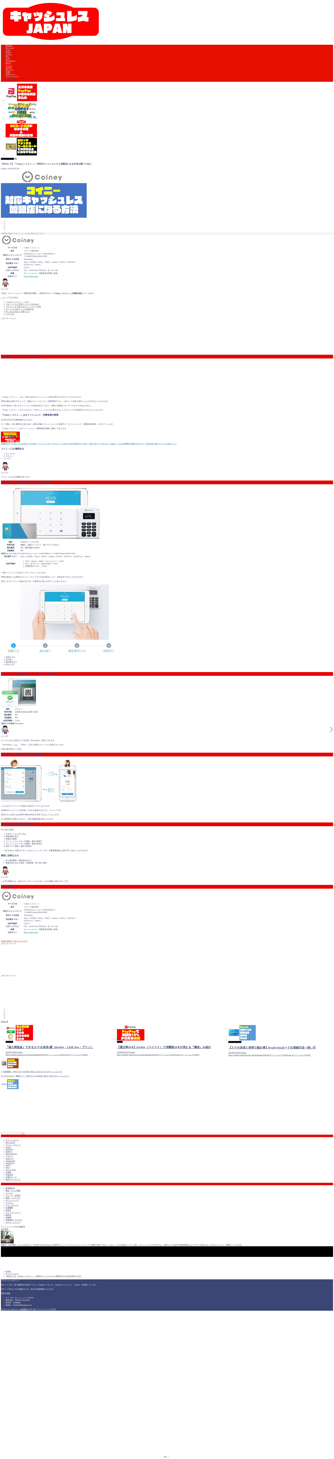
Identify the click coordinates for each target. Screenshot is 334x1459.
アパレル (9, 1203)
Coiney (3, 941)
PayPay (8, 50)
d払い (8, 57)
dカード (13, 81)
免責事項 (24, 1309)
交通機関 (9, 1208)
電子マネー (10, 70)
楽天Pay (8, 52)
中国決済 (9, 67)
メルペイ (9, 65)
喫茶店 (8, 1215)
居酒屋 (8, 1218)
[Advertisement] (71, 336)
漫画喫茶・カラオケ (14, 1220)
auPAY (8, 59)
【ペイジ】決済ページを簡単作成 (20, 309)
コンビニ (9, 1193)
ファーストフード (13, 1213)
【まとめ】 (10, 314)
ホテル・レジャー (13, 1222)
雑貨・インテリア (13, 1198)
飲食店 (8, 1210)
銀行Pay (8, 63)
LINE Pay (9, 54)
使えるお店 (10, 48)
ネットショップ (12, 1200)
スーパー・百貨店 (13, 1196)
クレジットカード (12, 76)
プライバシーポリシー (10, 1309)
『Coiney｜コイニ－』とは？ (18, 302)
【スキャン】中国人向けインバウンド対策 (23, 307)
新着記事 (9, 46)
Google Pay (10, 1163)
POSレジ (10, 941)
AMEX (12, 78)
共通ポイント (10, 74)
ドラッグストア (12, 1205)
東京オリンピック (13, 1180)
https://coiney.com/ (31, 276)
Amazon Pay (10, 1161)
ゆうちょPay (11, 1170)
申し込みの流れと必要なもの (18, 312)
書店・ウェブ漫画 (13, 1191)
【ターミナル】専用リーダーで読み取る (22, 304)
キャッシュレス (7, 159)
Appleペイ (10, 1159)
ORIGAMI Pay (11, 61)
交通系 (8, 72)
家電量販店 (10, 1188)
